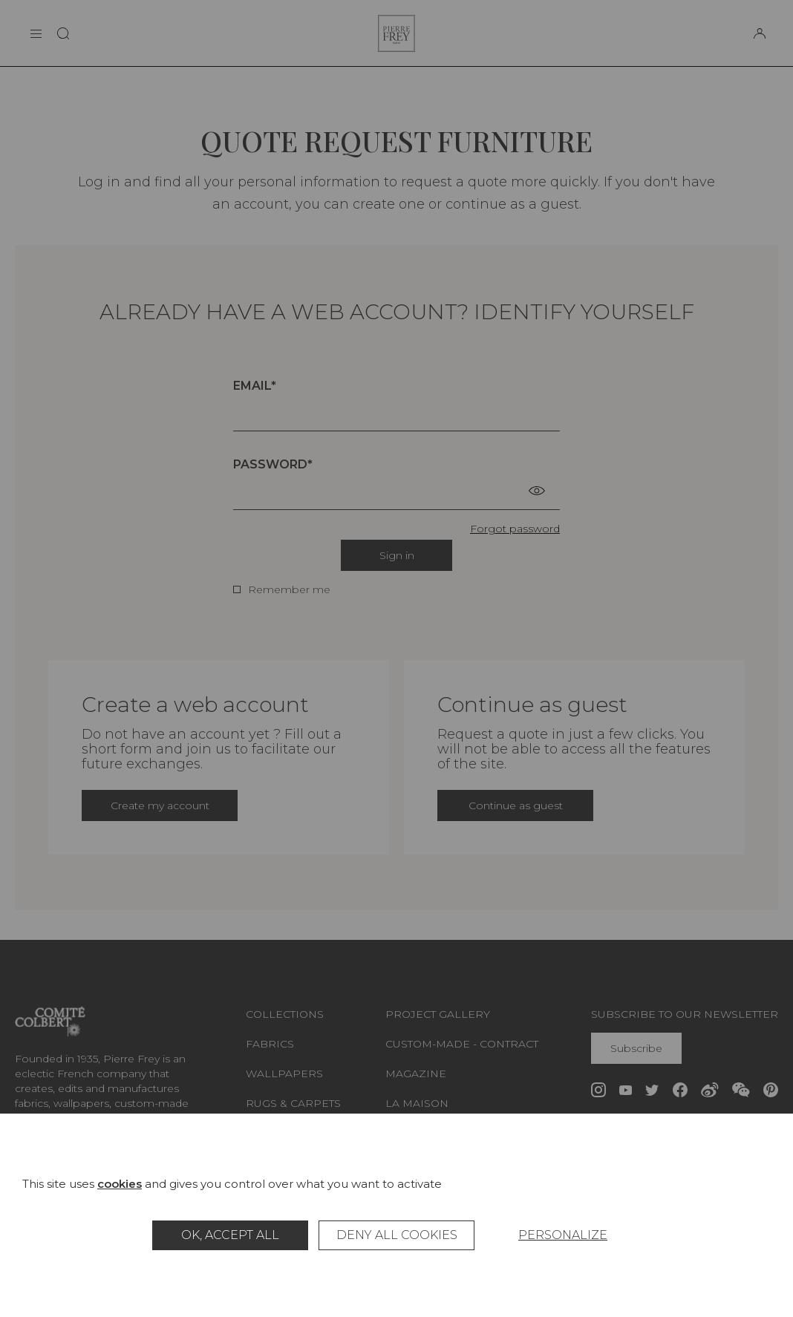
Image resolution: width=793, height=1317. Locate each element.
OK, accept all (230, 1235)
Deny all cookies (396, 1235)
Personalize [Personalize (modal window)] (562, 1235)
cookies (119, 1184)
